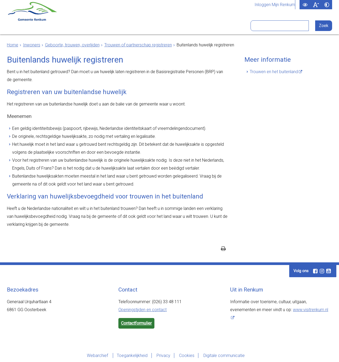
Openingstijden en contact (142, 309)
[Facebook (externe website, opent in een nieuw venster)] (315, 271)
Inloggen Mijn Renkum (275, 5)
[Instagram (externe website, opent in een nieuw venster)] (322, 271)
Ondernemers (97, 26)
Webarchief (97, 355)
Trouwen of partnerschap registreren (138, 44)
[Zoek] (323, 25)
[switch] (305, 4)
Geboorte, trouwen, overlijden (72, 44)
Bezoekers (199, 26)
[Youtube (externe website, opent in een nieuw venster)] (328, 271)
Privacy (163, 355)
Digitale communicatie (224, 355)
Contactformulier (136, 323)
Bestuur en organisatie (149, 26)
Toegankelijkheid (131, 355)
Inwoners (60, 26)
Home (12, 44)
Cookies (187, 355)
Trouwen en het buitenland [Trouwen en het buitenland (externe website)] (274, 71)
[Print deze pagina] (223, 249)
